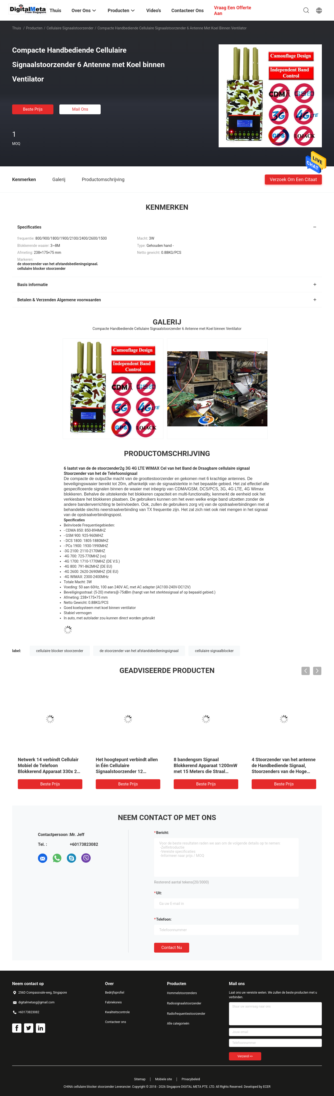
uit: (159, 893)
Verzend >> (245, 1056)
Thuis (16, 28)
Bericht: (162, 833)
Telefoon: (163, 919)
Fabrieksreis (113, 1002)
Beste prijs (33, 109)
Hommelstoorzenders (182, 993)
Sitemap (140, 1079)
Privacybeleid (191, 1079)
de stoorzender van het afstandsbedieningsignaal (139, 651)
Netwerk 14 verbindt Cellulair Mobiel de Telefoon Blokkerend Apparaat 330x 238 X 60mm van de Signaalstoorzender (50, 771)
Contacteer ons (115, 1022)
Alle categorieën (178, 1023)
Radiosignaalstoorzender (184, 1003)
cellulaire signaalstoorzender (70, 28)
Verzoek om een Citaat (293, 179)
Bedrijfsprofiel (114, 992)
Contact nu (171, 947)
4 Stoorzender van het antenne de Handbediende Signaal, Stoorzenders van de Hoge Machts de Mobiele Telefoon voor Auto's (283, 771)
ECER (267, 1087)
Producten (34, 28)
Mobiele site (163, 1079)
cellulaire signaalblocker (214, 651)
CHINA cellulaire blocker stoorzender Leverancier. (97, 1087)
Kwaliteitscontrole (117, 1012)
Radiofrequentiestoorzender (186, 1014)
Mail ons (80, 109)
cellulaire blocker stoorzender (59, 651)
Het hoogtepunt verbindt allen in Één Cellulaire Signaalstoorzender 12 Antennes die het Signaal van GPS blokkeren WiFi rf (127, 771)
